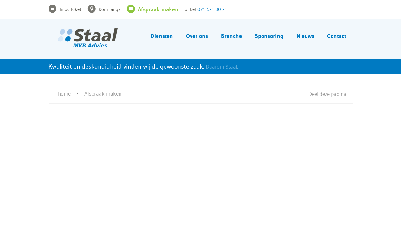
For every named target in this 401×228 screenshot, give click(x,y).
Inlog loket (70, 9)
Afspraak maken (158, 9)
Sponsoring (269, 36)
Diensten (162, 36)
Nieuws (305, 36)
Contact (336, 36)
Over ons (197, 36)
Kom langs (109, 9)
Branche (231, 36)
